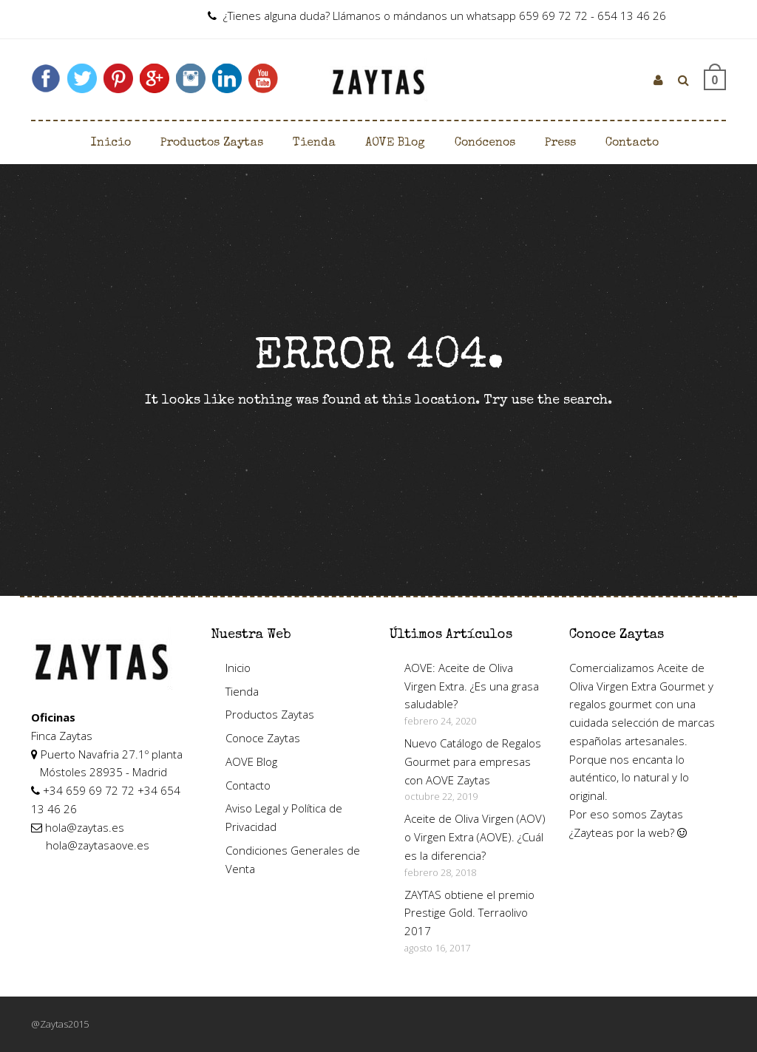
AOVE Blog (251, 761)
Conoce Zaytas (262, 737)
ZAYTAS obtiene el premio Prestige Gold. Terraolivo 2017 (469, 913)
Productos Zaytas (269, 714)
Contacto (248, 785)
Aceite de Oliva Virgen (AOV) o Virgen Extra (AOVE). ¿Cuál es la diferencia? (475, 837)
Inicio (238, 667)
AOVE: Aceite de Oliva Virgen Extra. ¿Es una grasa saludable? (471, 686)
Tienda (242, 691)
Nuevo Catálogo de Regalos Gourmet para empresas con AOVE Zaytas (472, 761)
